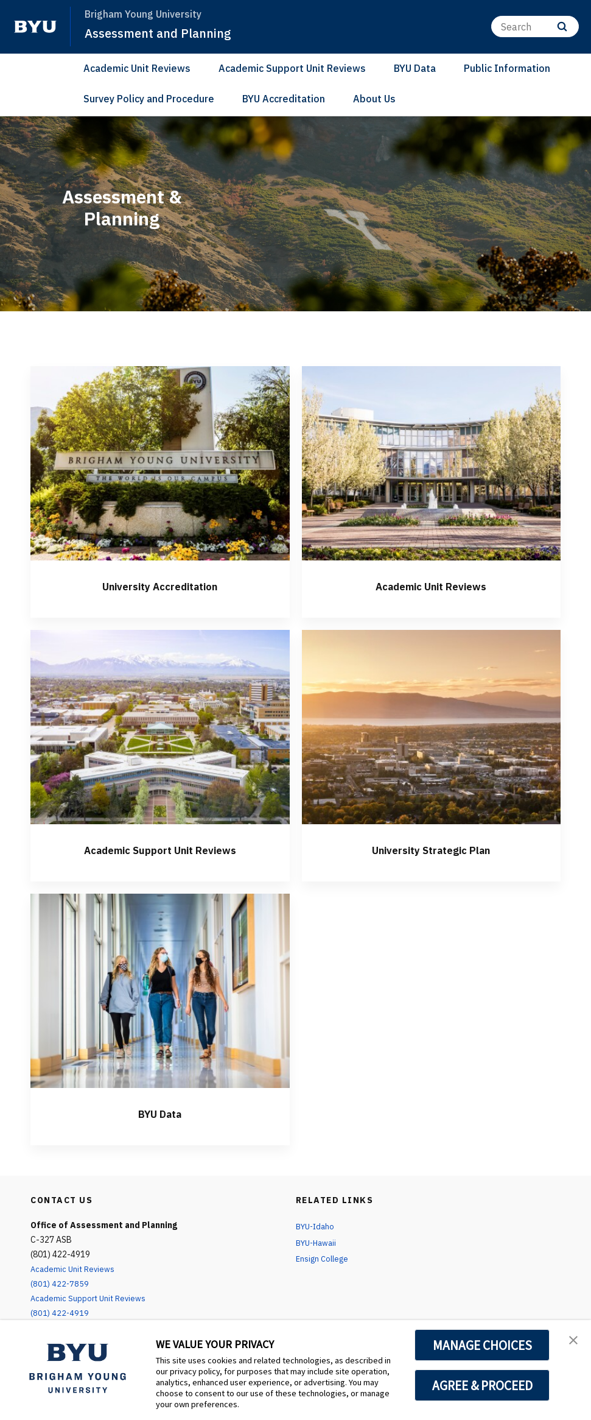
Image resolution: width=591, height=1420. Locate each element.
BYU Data (415, 68)
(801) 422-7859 (60, 1283)
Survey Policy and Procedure (148, 99)
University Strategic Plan (431, 849)
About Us (374, 99)
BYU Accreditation (283, 99)
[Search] (535, 26)
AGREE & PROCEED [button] (482, 1385)
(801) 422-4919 (60, 1312)
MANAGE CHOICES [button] (482, 1345)
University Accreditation (159, 586)
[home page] (35, 27)
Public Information (507, 68)
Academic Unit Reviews (137, 68)
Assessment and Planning (162, 32)
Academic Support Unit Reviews (292, 68)
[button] (571, 1342)
